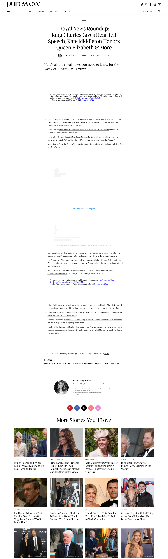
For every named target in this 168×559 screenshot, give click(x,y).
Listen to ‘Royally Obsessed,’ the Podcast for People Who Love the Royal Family (82, 363)
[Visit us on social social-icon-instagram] (154, 4)
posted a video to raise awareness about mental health (83, 305)
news (84, 20)
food (29, 11)
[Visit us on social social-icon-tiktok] (142, 4)
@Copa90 (104, 280)
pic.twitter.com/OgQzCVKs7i (89, 98)
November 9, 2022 (87, 100)
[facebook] (77, 408)
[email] (98, 408)
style (18, 11)
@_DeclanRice (55, 282)
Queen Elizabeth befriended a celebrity (83, 144)
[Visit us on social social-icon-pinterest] (146, 4)
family (41, 11)
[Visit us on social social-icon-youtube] (159, 4)
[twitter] (84, 408)
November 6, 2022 (101, 284)
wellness (54, 11)
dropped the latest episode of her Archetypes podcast (84, 327)
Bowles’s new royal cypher (102, 137)
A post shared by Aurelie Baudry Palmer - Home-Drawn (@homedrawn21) (84, 245)
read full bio (76, 395)
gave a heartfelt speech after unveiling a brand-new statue (84, 130)
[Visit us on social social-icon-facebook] (150, 4)
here (107, 354)
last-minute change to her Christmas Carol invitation (90, 253)
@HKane (111, 280)
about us (69, 11)
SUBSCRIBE (147, 11)
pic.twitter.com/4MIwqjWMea (73, 282)
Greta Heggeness (72, 55)
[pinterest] (70, 408)
